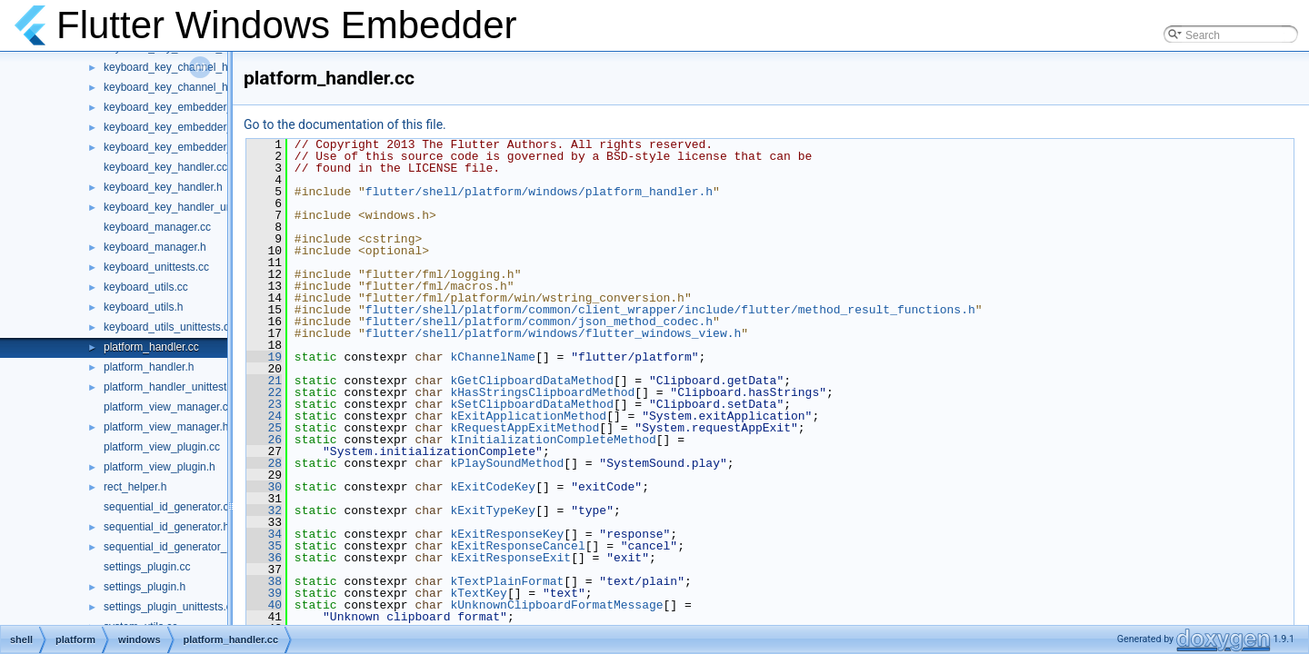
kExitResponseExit (510, 558)
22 (264, 392)
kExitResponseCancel (517, 546)
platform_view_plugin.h (159, 467)
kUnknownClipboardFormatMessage (556, 605)
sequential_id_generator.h (166, 526)
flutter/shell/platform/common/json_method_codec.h (539, 321)
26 (264, 439)
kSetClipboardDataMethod (531, 404)
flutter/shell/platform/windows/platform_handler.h (539, 191)
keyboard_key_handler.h (163, 187)
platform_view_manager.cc (169, 407)
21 (264, 380)
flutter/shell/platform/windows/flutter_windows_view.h (553, 333)
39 (264, 593)
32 (264, 510)
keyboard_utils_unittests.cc (169, 327)
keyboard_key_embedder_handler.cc (193, 107)
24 (264, 416)
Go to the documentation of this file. (345, 124)
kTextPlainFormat (507, 581)
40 (264, 605)
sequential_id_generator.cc (169, 506)
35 (264, 546)
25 (264, 428)
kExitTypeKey (492, 510)
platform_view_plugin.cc (162, 447)
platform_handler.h (149, 367)
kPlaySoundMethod (507, 463)
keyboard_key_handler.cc (165, 167)
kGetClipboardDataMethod (531, 380)
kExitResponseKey (507, 534)
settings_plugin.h (144, 586)
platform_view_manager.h (166, 427)
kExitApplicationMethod (528, 416)
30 (264, 487)
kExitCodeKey (492, 487)
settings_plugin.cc (147, 566)
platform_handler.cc (151, 347)
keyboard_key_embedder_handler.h (190, 127)
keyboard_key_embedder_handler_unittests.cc (217, 147)
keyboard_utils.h (143, 307)
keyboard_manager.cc (157, 227)
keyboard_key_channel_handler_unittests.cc (211, 87)
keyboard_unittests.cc (156, 267)
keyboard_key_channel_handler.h (185, 67)
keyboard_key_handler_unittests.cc (189, 207)
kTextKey (478, 593)
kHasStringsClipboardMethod (542, 392)
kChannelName (492, 357)
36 (264, 558)
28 (264, 463)
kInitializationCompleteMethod (552, 439)
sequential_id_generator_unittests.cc (192, 546)
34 (264, 534)
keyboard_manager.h (155, 247)
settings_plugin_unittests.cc (170, 606)
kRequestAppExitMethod (524, 428)
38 (264, 581)
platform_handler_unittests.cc (175, 387)
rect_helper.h (135, 487)
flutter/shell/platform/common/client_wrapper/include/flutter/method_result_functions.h (670, 310)
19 (264, 357)
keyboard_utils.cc (146, 287)
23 (264, 404)
